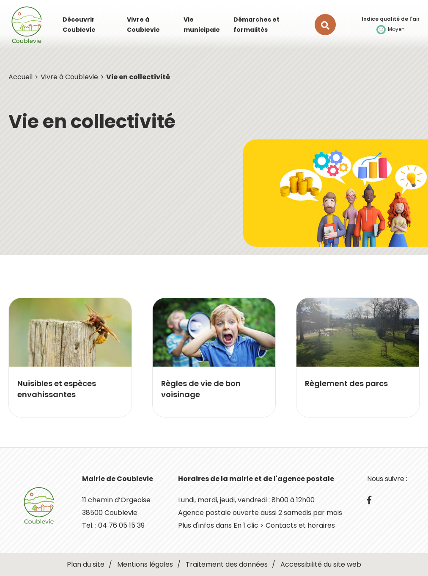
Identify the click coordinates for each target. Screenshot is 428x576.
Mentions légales (145, 564)
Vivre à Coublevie (69, 77)
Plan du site (85, 564)
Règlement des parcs (346, 383)
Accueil (20, 77)
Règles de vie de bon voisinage (201, 389)
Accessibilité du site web (320, 564)
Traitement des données (227, 564)
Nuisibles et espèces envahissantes (56, 389)
